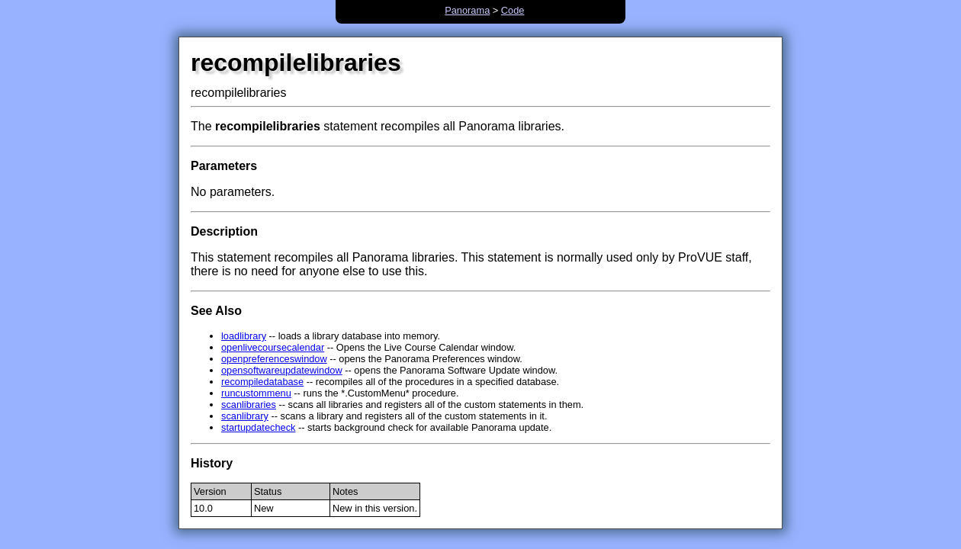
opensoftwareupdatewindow (281, 370)
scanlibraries (248, 404)
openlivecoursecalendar (272, 347)
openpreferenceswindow (274, 358)
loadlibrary (243, 336)
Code (513, 10)
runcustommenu (256, 393)
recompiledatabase (262, 381)
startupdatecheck (258, 427)
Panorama (467, 10)
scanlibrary (244, 416)
